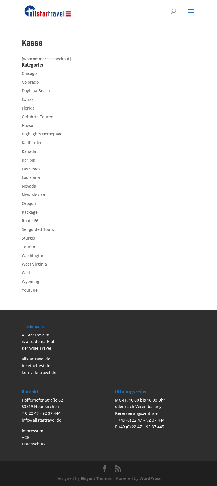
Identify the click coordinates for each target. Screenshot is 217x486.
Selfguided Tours (38, 229)
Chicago (29, 73)
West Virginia (34, 264)
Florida (28, 108)
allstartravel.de (36, 359)
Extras (28, 99)
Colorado (30, 82)
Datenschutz (33, 444)
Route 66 (30, 220)
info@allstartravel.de (41, 420)
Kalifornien (32, 142)
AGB (26, 437)
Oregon (29, 203)
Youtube (30, 290)
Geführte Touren (37, 116)
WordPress (150, 478)
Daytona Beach (36, 90)
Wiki (26, 272)
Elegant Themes (96, 478)
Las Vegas (31, 168)
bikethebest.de (36, 365)
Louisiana (31, 177)
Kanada (29, 151)
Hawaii (28, 125)
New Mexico (33, 194)
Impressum (32, 430)
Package (30, 212)
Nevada (29, 186)
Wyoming (30, 281)
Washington (33, 255)
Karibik (28, 160)
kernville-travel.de (39, 372)
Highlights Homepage (42, 134)
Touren (28, 246)
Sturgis (28, 238)
